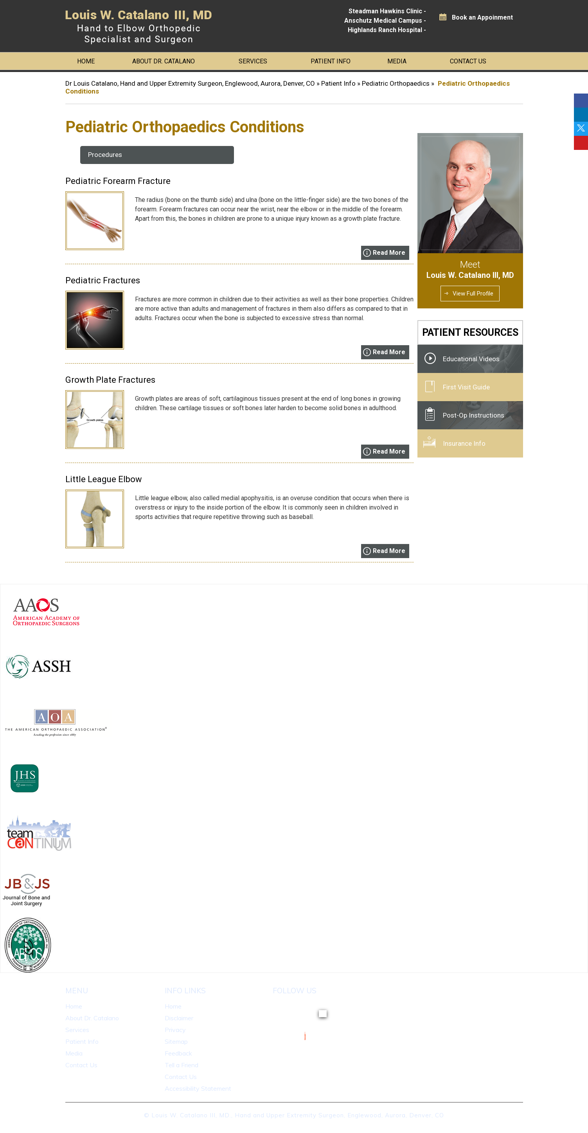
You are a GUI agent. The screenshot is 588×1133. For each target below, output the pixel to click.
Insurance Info (464, 443)
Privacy (175, 1030)
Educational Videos (471, 359)
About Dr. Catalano (163, 61)
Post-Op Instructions (473, 415)
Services (253, 61)
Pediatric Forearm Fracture (118, 181)
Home (86, 61)
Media (396, 61)
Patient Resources (470, 332)
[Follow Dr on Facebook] (581, 101)
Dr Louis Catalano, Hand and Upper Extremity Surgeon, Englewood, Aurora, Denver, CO (190, 83)
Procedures (105, 155)
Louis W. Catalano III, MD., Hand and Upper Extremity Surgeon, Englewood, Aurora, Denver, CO (297, 1115)
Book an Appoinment (482, 17)
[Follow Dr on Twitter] (581, 129)
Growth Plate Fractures (110, 380)
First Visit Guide (466, 387)
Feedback (178, 1053)
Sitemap (176, 1041)
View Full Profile (473, 293)
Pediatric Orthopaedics (396, 83)
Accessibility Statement (198, 1088)
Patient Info (331, 61)
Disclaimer (179, 1018)
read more (389, 252)
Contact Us (468, 61)
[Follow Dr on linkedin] (581, 115)
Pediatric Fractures (102, 280)
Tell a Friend (181, 1065)
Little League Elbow (103, 479)
